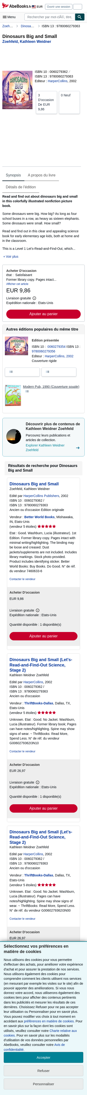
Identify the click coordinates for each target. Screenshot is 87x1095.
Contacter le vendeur (22, 579)
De (46, 102)
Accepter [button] (43, 1057)
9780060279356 (43, 351)
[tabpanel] (41, 226)
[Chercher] (79, 17)
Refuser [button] (43, 1071)
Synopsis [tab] (13, 175)
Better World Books (39, 517)
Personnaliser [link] (43, 1084)
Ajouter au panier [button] (43, 314)
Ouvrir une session (58, 6)
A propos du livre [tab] (41, 175)
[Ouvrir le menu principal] (10, 17)
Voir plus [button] (12, 256)
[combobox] (49, 17)
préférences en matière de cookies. (49, 1021)
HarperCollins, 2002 (59, 356)
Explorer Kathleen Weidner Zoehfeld (53, 447)
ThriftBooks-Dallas (38, 703)
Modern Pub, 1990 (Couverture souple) (51, 387)
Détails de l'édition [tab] (21, 187)
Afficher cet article (17, 284)
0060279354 (57, 346)
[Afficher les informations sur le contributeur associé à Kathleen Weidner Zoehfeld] (26, 42)
